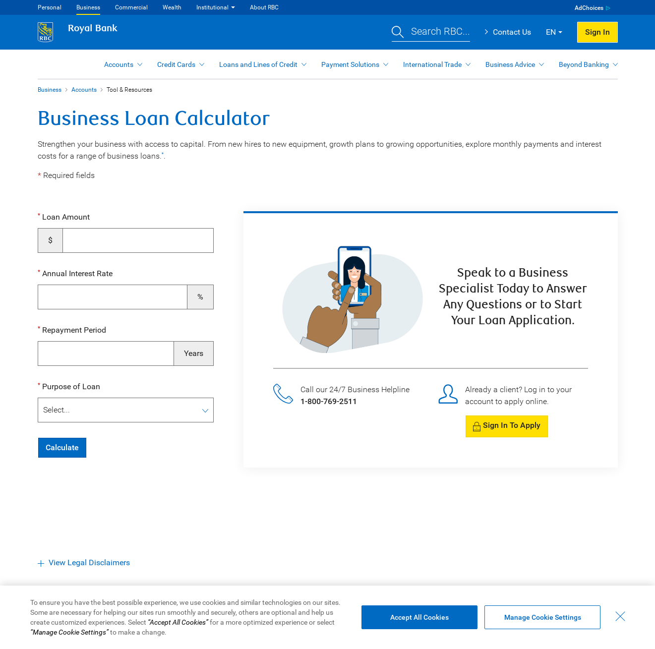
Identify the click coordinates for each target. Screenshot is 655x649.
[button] (431, 32)
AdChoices (589, 7)
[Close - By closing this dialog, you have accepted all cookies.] (620, 616)
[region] (327, 617)
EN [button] (551, 32)
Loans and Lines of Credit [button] (258, 64)
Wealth (172, 7)
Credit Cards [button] (176, 64)
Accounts (84, 89)
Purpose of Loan (70, 386)
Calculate (62, 447)
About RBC (264, 7)
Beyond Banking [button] (584, 64)
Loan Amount (65, 217)
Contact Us (512, 32)
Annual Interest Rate (76, 273)
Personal (49, 7)
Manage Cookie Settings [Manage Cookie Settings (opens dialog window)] (542, 617)
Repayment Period (73, 330)
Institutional (212, 7)
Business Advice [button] (510, 64)
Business (88, 7)
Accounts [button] (118, 64)
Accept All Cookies (419, 617)
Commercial (131, 7)
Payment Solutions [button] (350, 64)
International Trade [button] (432, 64)
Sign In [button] (597, 32)
